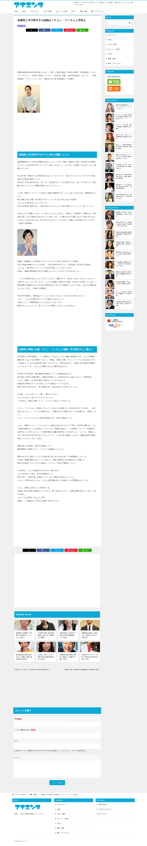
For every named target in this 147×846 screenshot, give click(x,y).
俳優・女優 (83, 11)
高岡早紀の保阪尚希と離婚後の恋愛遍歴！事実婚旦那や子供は (124, 234)
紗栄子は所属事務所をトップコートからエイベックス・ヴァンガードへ (124, 106)
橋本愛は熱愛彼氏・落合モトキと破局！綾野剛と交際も (124, 282)
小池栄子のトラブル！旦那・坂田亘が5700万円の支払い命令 (90, 657)
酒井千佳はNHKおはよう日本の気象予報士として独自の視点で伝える (124, 196)
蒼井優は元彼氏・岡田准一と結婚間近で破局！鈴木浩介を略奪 (124, 244)
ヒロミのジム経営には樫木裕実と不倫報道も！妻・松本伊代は (124, 293)
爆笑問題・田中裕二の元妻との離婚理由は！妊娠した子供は (124, 214)
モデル (73, 11)
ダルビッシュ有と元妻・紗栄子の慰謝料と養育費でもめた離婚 (124, 126)
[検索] (119, 23)
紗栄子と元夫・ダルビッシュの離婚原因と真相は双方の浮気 (124, 136)
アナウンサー (35, 11)
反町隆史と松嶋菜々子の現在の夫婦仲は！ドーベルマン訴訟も (24, 635)
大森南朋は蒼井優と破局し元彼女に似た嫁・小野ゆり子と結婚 (124, 303)
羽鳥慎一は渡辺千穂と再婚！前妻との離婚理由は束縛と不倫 (124, 273)
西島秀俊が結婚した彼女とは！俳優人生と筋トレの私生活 (90, 635)
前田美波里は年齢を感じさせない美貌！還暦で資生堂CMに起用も (24, 657)
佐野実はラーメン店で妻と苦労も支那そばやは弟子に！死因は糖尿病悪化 (124, 186)
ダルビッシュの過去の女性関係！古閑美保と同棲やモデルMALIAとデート (124, 116)
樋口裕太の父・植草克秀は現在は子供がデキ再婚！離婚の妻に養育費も (124, 176)
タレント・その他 (61, 11)
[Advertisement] (57, 50)
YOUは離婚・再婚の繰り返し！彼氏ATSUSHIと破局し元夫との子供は (124, 263)
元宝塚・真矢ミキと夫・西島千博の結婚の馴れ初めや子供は (46, 657)
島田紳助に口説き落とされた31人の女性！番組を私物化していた (124, 253)
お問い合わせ (102, 804)
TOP (20, 794)
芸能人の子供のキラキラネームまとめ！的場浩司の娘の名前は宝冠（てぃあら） (124, 156)
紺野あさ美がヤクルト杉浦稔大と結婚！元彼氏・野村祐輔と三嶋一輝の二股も (124, 224)
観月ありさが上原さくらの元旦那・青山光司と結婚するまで (32, 669)
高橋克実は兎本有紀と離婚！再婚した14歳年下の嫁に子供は (68, 657)
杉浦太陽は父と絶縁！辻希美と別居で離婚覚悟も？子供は (68, 635)
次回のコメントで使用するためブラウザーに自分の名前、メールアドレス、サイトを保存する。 (51, 751)
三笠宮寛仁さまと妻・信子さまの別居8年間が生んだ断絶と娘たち (124, 166)
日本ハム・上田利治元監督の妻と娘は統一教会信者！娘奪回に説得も (124, 146)
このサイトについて (104, 809)
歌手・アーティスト (97, 11)
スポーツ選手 (47, 11)
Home (16, 11)
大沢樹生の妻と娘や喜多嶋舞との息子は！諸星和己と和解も (46, 635)
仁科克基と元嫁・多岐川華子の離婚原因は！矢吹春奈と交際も (81, 669)
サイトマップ (102, 814)
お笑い (24, 11)
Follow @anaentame (113, 76)
